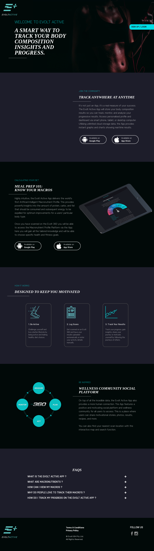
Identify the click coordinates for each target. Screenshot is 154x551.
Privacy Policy (72, 531)
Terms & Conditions (75, 528)
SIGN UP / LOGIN (138, 27)
